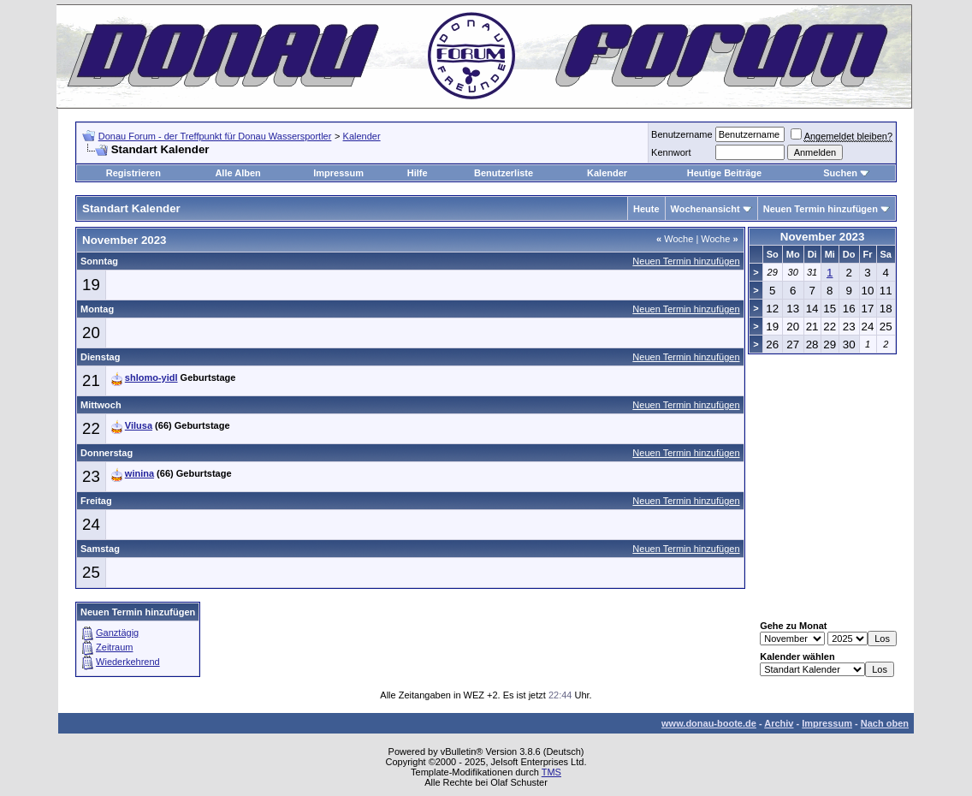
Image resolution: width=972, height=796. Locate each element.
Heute (646, 209)
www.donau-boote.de (708, 723)
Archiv (778, 723)
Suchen (840, 173)
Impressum (338, 173)
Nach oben (885, 723)
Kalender (362, 136)
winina (139, 473)
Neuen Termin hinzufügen (820, 209)
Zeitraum (114, 647)
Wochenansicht (705, 209)
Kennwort (670, 152)
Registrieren (133, 173)
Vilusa (138, 425)
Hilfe (417, 173)
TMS (551, 772)
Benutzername (682, 134)
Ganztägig (117, 632)
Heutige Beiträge (724, 173)
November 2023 (822, 236)
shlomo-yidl (151, 377)
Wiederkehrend (128, 661)
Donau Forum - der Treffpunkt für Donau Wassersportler (215, 136)
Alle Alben (237, 173)
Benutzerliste (503, 173)
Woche (674, 239)
